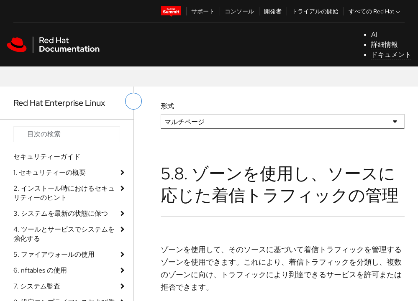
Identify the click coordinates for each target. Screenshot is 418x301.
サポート (203, 11)
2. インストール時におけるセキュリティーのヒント (64, 193)
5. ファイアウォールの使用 (54, 254)
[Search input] (66, 134)
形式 (167, 106)
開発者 (273, 11)
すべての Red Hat (375, 11)
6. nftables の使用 (40, 270)
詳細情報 (384, 44)
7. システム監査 (36, 286)
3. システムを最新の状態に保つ (60, 213)
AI (374, 34)
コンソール (239, 11)
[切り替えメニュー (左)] (133, 101)
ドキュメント (391, 54)
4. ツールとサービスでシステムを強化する (64, 234)
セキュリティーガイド (46, 156)
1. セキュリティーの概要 (49, 172)
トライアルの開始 (315, 11)
